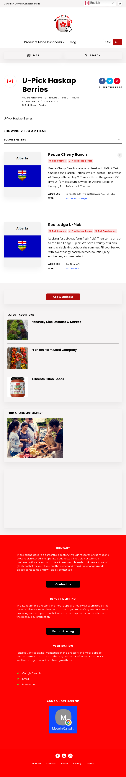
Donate (36, 763)
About (64, 763)
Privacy (77, 763)
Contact (51, 763)
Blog (73, 42)
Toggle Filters (15, 139)
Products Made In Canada (44, 42)
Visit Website (72, 268)
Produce (74, 97)
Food (63, 97)
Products (52, 97)
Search (93, 55)
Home (39, 97)
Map (33, 55)
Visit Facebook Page (76, 198)
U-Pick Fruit (49, 101)
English (92, 3)
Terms (90, 763)
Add (117, 42)
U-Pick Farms (31, 101)
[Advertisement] (63, 499)
